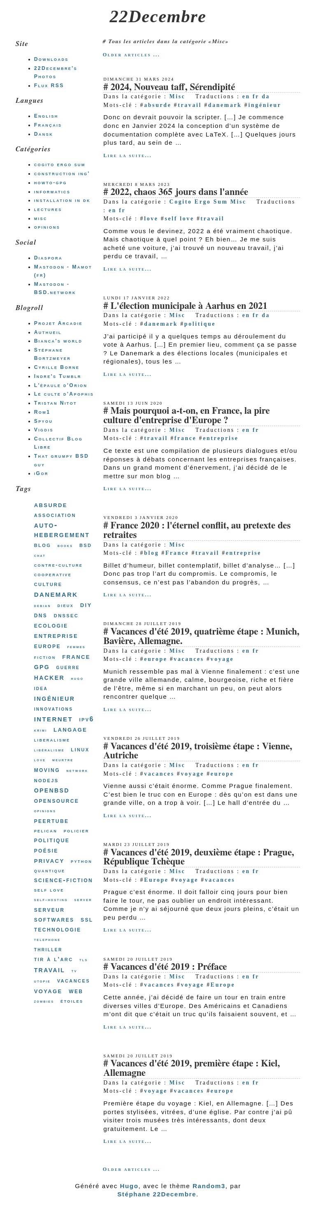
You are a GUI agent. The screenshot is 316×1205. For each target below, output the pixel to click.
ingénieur (264, 105)
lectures (48, 209)
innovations (53, 708)
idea (41, 688)
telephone (47, 939)
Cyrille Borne (57, 367)
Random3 (209, 1185)
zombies (44, 1001)
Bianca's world (58, 341)
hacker (49, 676)
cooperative (53, 574)
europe (155, 659)
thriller (48, 949)
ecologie (51, 625)
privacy (49, 860)
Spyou (43, 421)
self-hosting (51, 899)
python (81, 861)
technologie (57, 929)
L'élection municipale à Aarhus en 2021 (188, 306)
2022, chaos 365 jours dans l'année (179, 192)
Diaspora (48, 258)
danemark (225, 105)
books (65, 545)
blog (151, 553)
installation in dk (62, 200)
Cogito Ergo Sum (199, 202)
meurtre (63, 760)
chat (40, 555)
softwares (54, 919)
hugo (77, 678)
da (266, 96)
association (55, 514)
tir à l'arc (53, 958)
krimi (40, 730)
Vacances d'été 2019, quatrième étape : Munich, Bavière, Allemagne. (201, 636)
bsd (85, 544)
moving (47, 769)
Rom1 (42, 412)
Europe (156, 880)
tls (83, 959)
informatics (52, 192)
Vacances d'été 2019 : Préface (168, 967)
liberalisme (52, 740)
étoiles (71, 1001)
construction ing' (62, 173)
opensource (56, 800)
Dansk (43, 134)
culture (48, 583)
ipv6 (86, 719)
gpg (42, 666)
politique (200, 324)
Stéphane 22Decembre (156, 1194)
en (246, 96)
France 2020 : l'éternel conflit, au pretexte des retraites (196, 530)
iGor (41, 473)
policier (76, 830)
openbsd (52, 789)
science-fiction (63, 880)
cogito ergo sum (60, 164)
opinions (47, 227)
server (83, 899)
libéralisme (49, 750)
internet (53, 718)
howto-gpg (50, 182)
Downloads (51, 59)
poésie (46, 850)
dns (41, 615)
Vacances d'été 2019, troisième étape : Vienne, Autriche (197, 751)
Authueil (48, 332)
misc (40, 218)
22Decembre (158, 16)
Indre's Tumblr (57, 376)
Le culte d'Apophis (64, 394)
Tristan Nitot (55, 403)
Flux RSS (49, 85)
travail (190, 105)
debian (42, 605)
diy (86, 604)
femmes (76, 646)
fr (256, 96)
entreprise (220, 438)
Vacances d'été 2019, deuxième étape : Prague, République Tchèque (198, 857)
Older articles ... (131, 55)
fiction (45, 657)
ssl (87, 919)
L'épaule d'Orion (61, 385)
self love (179, 219)
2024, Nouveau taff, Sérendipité (172, 87)
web (76, 990)
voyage (222, 659)
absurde (157, 105)
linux (80, 749)
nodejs (46, 779)
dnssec (66, 615)
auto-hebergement (62, 529)
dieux (66, 605)
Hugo (129, 1185)
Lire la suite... (127, 155)
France (177, 553)
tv (74, 971)
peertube (51, 820)
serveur (49, 909)
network (77, 770)
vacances (189, 659)
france (185, 438)
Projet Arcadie (58, 323)
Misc (178, 96)
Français (48, 125)
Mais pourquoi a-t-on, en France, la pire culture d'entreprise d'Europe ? (186, 415)
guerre (68, 667)
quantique (49, 870)
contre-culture (58, 565)
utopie (42, 981)
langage (70, 729)
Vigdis (43, 430)
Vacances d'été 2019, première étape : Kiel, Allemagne (191, 1068)
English (46, 116)
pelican (46, 830)
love (151, 219)
